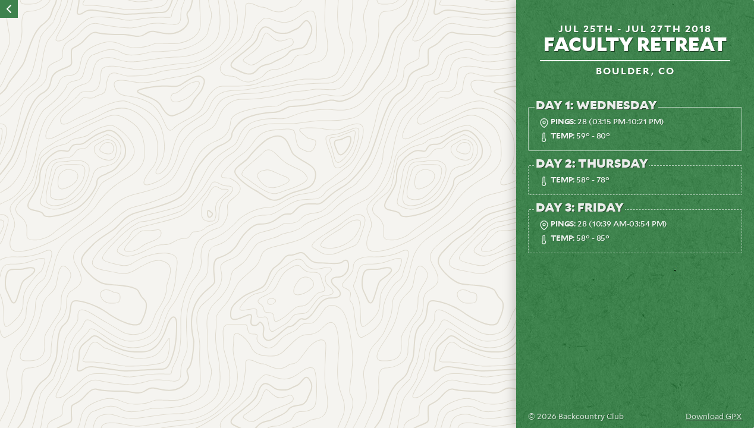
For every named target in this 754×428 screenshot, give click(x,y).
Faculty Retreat (635, 45)
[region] (258, 214)
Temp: (562, 136)
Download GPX (714, 417)
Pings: (563, 122)
